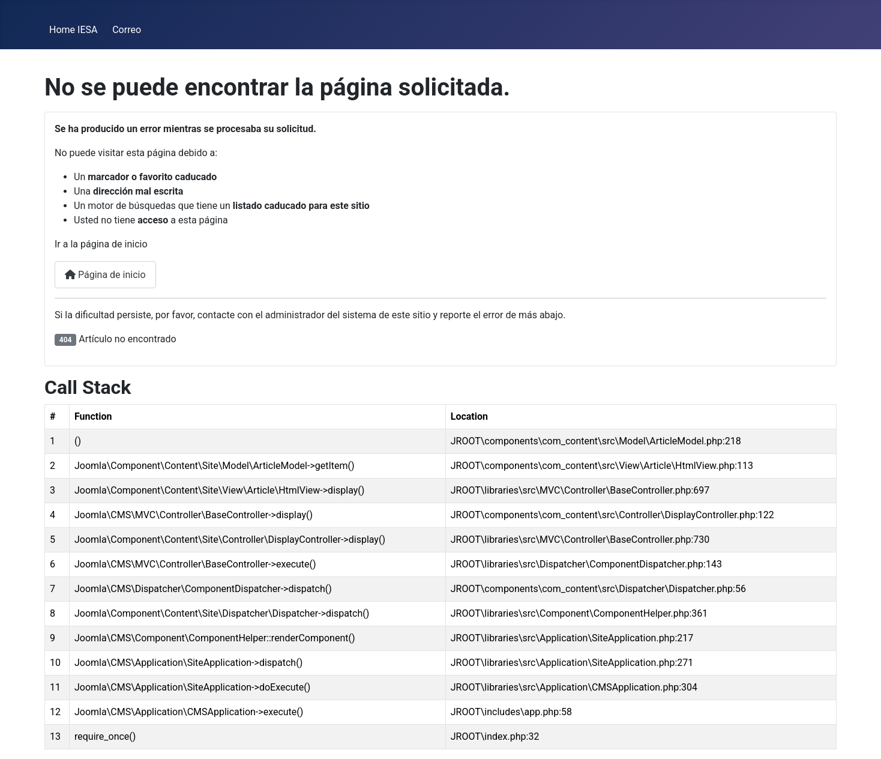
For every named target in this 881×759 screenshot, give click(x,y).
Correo (126, 29)
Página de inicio (105, 274)
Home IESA (73, 29)
